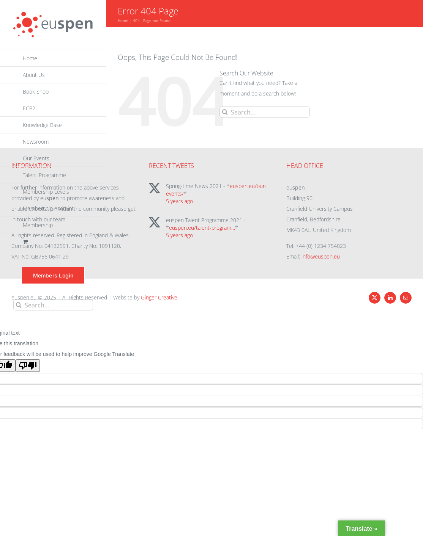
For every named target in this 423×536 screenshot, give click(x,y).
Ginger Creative (159, 297)
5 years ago (179, 201)
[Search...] (53, 304)
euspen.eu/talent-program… (202, 227)
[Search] (18, 304)
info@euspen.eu (320, 256)
